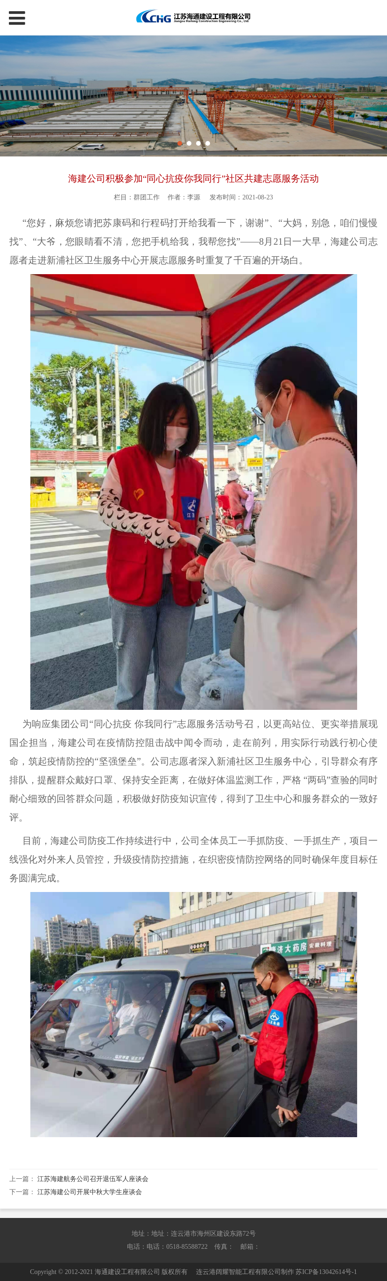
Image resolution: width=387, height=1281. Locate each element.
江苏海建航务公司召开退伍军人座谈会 (92, 1178)
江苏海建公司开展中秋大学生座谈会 (89, 1192)
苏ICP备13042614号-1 (326, 1271)
